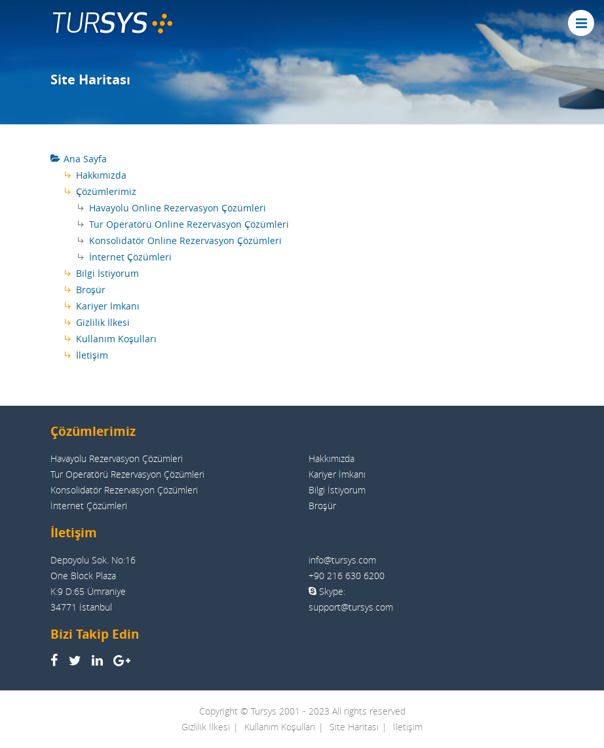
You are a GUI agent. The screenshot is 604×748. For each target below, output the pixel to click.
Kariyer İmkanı (108, 306)
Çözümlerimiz (106, 191)
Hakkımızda (101, 175)
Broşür (90, 289)
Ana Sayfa (85, 158)
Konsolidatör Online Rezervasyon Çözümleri (185, 240)
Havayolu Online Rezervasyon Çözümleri (177, 208)
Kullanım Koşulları (116, 338)
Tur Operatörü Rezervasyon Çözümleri (127, 474)
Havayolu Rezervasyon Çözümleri (116, 458)
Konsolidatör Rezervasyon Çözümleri (124, 490)
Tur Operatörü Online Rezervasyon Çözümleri (189, 224)
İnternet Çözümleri (130, 257)
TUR (111, 23)
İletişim (92, 355)
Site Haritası (354, 727)
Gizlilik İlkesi (103, 322)
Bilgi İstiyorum (107, 273)
